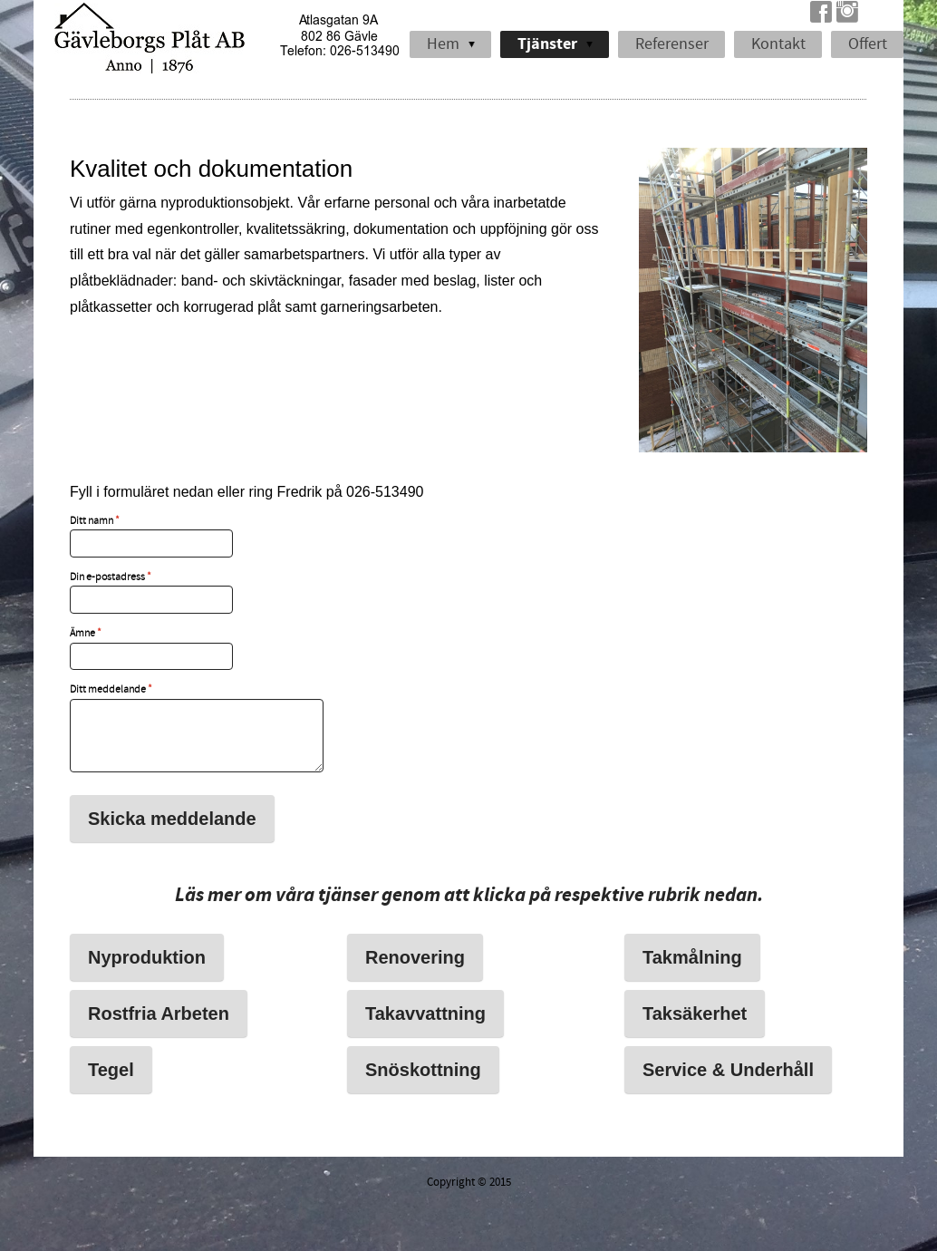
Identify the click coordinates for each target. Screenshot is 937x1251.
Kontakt (778, 44)
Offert (867, 44)
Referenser (672, 44)
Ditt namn (95, 521)
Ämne (85, 633)
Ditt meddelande (111, 690)
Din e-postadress (110, 577)
